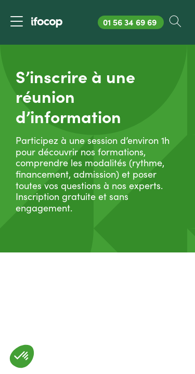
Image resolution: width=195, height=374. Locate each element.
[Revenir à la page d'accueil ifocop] (46, 22)
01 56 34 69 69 (133, 22)
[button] (21, 356)
